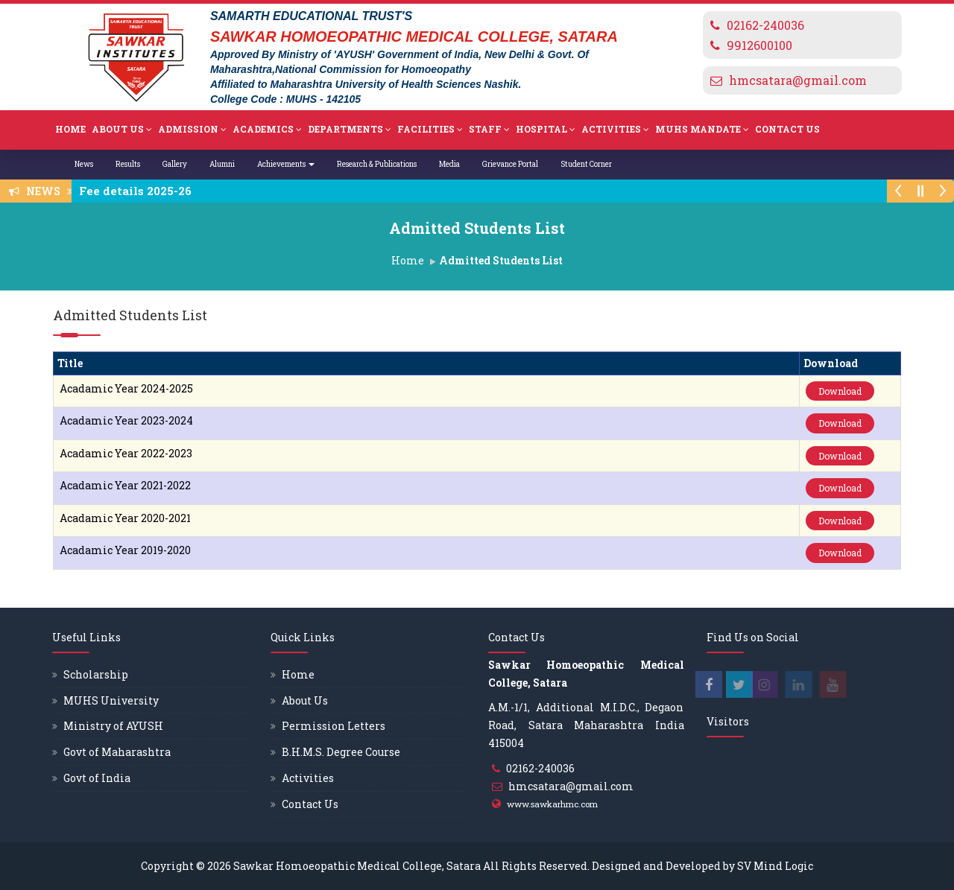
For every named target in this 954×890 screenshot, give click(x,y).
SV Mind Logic (775, 866)
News (84, 164)
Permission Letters (333, 726)
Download (840, 391)
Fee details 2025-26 (139, 190)
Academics (267, 129)
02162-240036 (765, 25)
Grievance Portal (510, 164)
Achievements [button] (286, 164)
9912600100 (759, 45)
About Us (122, 129)
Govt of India (96, 778)
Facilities (430, 129)
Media (449, 164)
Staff (489, 129)
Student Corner (586, 164)
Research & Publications (377, 164)
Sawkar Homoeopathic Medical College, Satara (357, 866)
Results (128, 164)
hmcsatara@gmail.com (798, 80)
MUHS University (111, 700)
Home (70, 129)
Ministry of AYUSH (113, 726)
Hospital (545, 129)
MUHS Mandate (702, 129)
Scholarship (95, 674)
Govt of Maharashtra (117, 752)
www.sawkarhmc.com (552, 804)
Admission (192, 129)
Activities (615, 129)
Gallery (174, 164)
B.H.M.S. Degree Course (341, 752)
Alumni (222, 164)
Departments (349, 129)
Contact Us (787, 129)
